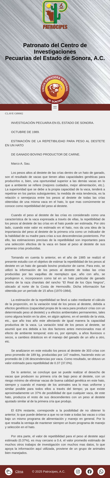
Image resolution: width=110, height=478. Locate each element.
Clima (19, 471)
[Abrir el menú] (55, 107)
